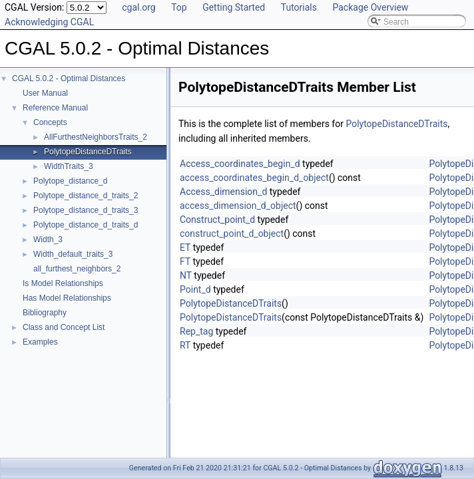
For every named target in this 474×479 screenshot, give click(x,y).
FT (185, 261)
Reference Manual (55, 107)
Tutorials (299, 7)
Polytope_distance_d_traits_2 (85, 195)
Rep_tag (196, 331)
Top (179, 7)
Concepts (50, 122)
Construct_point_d (217, 219)
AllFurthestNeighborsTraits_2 (95, 137)
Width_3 (48, 239)
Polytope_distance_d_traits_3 (85, 210)
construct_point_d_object (232, 233)
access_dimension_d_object (238, 205)
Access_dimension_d (223, 191)
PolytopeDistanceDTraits (88, 151)
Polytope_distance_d (70, 181)
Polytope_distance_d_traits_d (85, 225)
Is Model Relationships (63, 283)
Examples (40, 342)
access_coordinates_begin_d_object (254, 177)
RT (185, 345)
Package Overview (370, 7)
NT (186, 275)
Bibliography (45, 312)
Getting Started (233, 7)
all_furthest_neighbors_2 (76, 268)
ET (185, 247)
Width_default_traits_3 (73, 254)
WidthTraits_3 (68, 166)
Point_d (195, 289)
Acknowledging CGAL (49, 22)
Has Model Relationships (67, 298)
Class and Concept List (64, 327)
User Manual (45, 93)
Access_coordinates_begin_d (240, 163)
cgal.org (138, 7)
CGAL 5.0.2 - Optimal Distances (68, 78)
